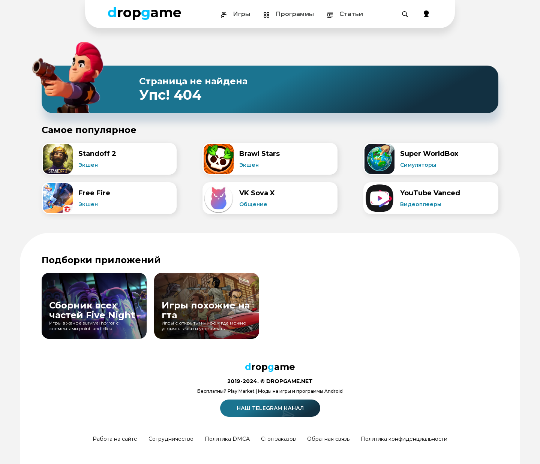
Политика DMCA (227, 439)
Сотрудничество (171, 439)
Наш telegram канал (271, 408)
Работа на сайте (115, 439)
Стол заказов (278, 439)
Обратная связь (328, 439)
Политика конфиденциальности (404, 439)
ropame (145, 12)
